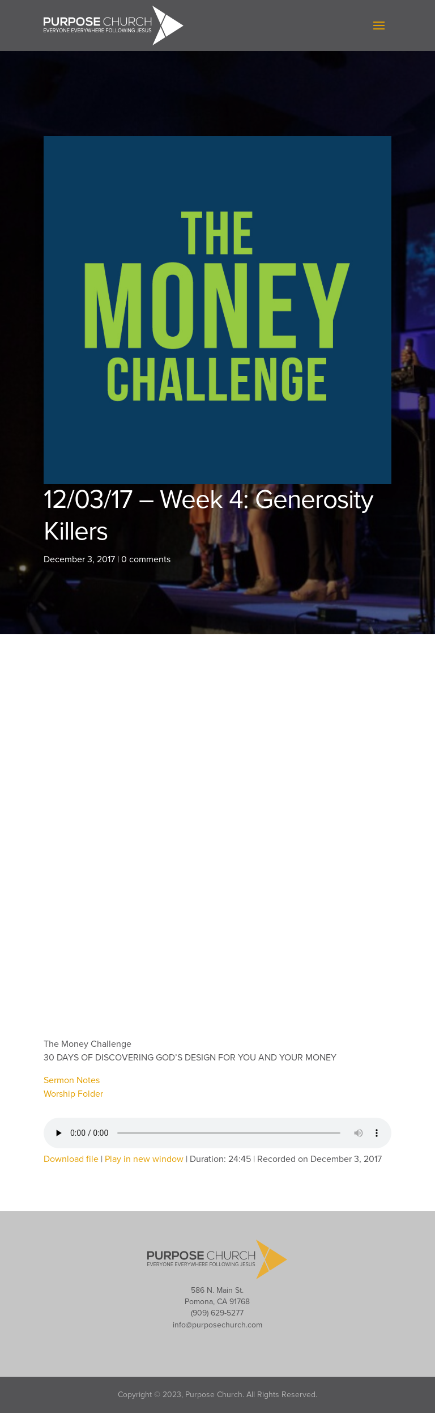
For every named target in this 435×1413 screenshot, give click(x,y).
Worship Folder (73, 1094)
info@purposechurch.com (217, 1325)
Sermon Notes (72, 1080)
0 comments (145, 559)
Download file (71, 1159)
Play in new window (144, 1159)
